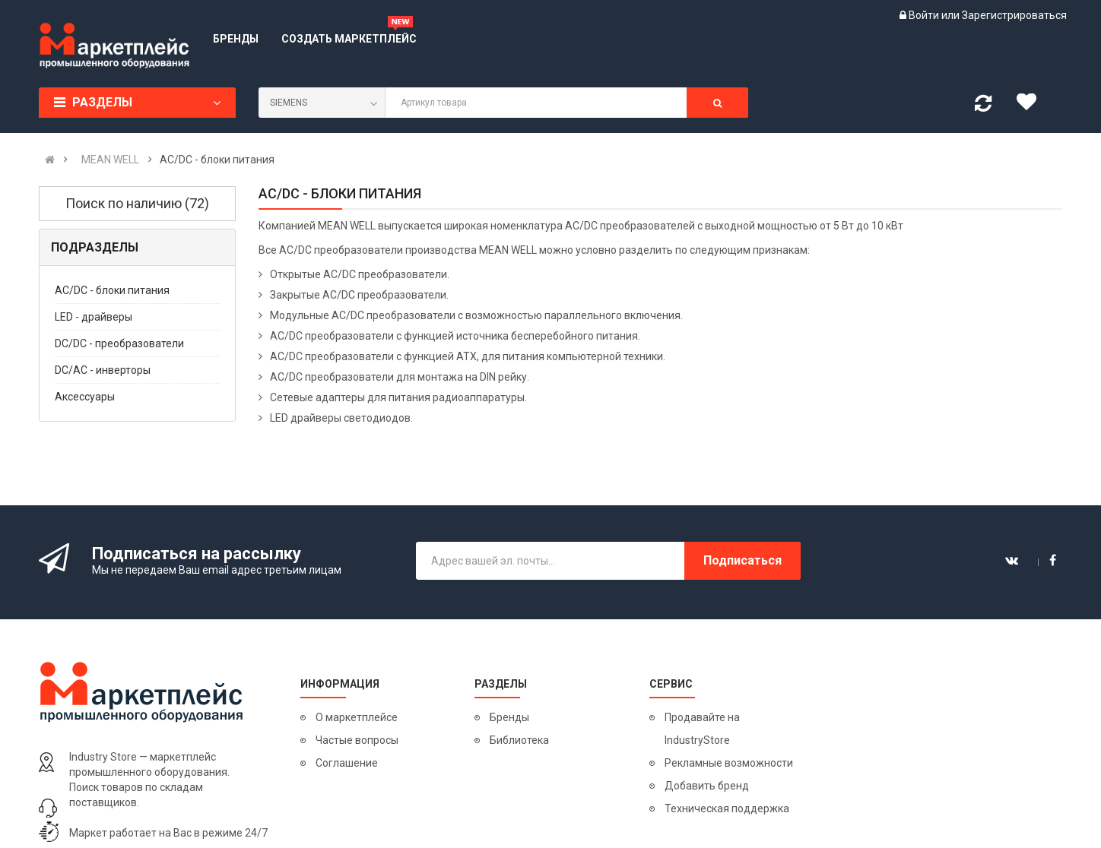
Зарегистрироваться (1014, 15)
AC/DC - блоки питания (112, 290)
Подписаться (742, 560)
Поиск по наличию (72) (137, 203)
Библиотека (519, 740)
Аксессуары (85, 397)
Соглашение (347, 763)
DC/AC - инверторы (103, 370)
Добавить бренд (707, 786)
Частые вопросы (357, 740)
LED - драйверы (93, 317)
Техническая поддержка (727, 808)
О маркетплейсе (357, 717)
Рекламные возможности (729, 763)
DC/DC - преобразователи (119, 343)
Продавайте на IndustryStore (702, 728)
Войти (925, 15)
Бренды (509, 717)
